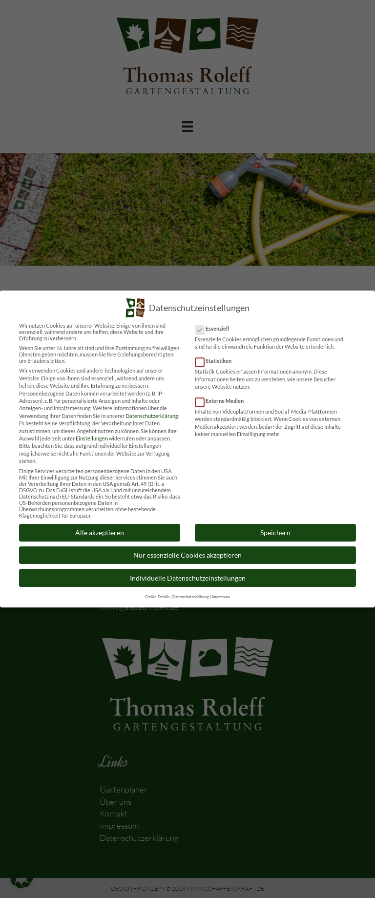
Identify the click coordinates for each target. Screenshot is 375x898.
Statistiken (216, 354)
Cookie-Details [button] (157, 590)
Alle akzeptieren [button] (99, 526)
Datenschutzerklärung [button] (190, 590)
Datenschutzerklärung (151, 409)
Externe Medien (222, 394)
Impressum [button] (221, 590)
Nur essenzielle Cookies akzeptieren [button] (187, 548)
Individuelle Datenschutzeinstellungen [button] (188, 571)
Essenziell (215, 322)
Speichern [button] (275, 526)
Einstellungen (92, 432)
